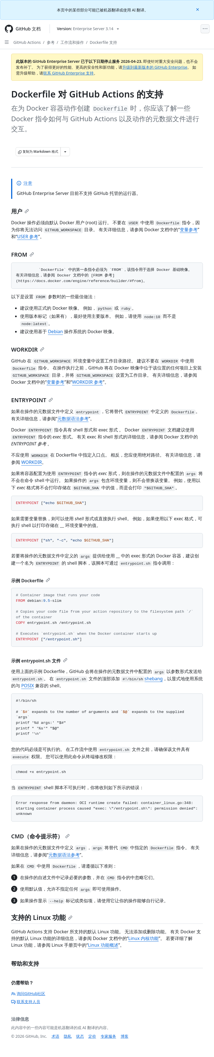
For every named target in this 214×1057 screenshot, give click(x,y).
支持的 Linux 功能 (41, 917)
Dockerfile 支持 (103, 42)
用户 (20, 211)
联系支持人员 (25, 1001)
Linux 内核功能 (143, 938)
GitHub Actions (27, 42)
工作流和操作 (72, 42)
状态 (80, 1036)
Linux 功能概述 (103, 945)
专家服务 (108, 1036)
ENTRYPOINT (32, 400)
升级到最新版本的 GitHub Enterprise (155, 67)
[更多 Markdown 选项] (65, 151)
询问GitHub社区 (28, 993)
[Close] (198, 9)
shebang (154, 679)
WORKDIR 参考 (87, 382)
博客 (124, 1036)
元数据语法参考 (73, 419)
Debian (55, 331)
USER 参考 (27, 236)
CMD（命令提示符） (40, 836)
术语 (55, 1036)
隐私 (68, 1036)
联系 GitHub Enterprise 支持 (68, 73)
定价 (92, 1036)
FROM (22, 254)
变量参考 (189, 229)
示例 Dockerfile (30, 581)
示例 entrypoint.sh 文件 (39, 661)
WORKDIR (27, 349)
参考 (51, 42)
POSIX (27, 686)
